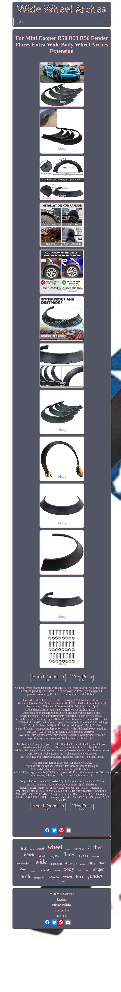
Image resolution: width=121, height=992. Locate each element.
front (57, 870)
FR (65, 915)
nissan (33, 871)
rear (79, 870)
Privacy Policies (61, 904)
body (69, 869)
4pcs (23, 869)
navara (95, 856)
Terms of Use (62, 910)
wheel (55, 847)
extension (39, 877)
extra (67, 876)
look (24, 848)
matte (68, 849)
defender (53, 877)
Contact (61, 899)
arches (95, 847)
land (40, 848)
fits (86, 870)
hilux (92, 863)
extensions (24, 863)
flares (69, 854)
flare (102, 863)
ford (80, 876)
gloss (82, 864)
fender (95, 876)
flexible (61, 881)
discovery (71, 863)
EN (59, 915)
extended (42, 856)
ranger (98, 869)
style (32, 849)
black (29, 854)
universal (79, 848)
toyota (55, 855)
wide (41, 861)
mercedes (45, 870)
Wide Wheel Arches (61, 893)
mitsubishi (56, 863)
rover (84, 855)
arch (25, 876)
